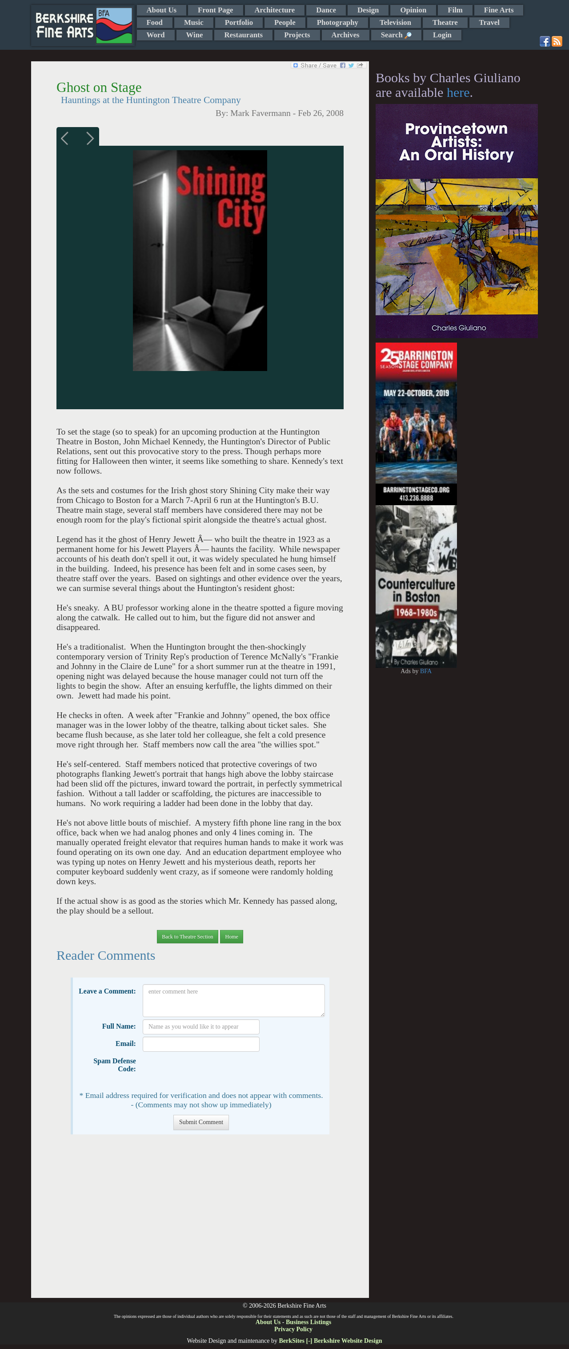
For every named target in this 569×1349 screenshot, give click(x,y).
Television (395, 22)
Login (442, 35)
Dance (326, 10)
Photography (337, 22)
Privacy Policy (293, 1329)
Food (155, 22)
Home (231, 937)
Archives (346, 35)
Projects (297, 35)
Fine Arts (499, 10)
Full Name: (119, 1026)
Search (396, 35)
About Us (162, 10)
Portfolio (239, 22)
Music (194, 22)
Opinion (413, 10)
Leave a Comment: (107, 991)
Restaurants (243, 35)
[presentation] (210, 1071)
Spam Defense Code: (114, 1065)
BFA (426, 671)
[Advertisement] (200, 1220)
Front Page (215, 10)
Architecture (275, 10)
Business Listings (308, 1322)
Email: (126, 1043)
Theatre (445, 22)
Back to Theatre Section (187, 937)
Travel (489, 22)
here (458, 92)
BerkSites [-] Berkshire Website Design (330, 1340)
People (285, 22)
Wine (194, 35)
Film (455, 10)
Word (156, 35)
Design (368, 10)
